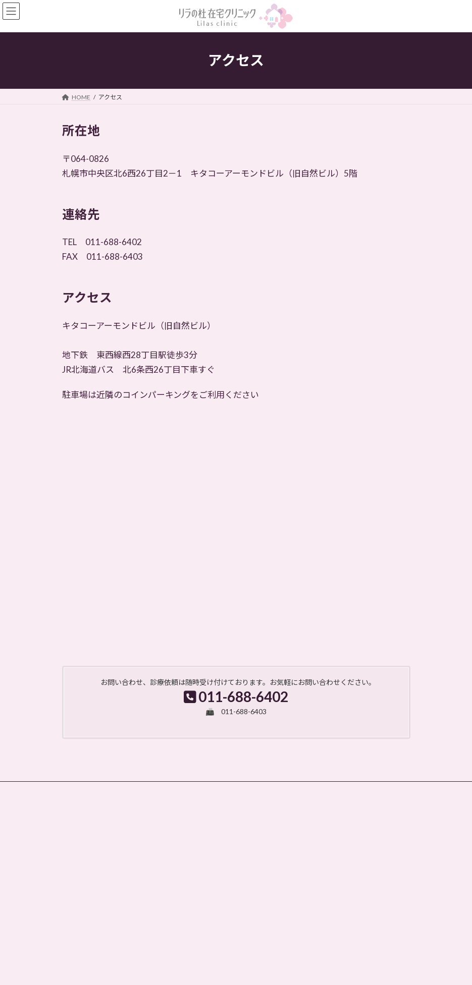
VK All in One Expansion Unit (294, 969)
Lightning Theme (234, 969)
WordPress (187, 969)
